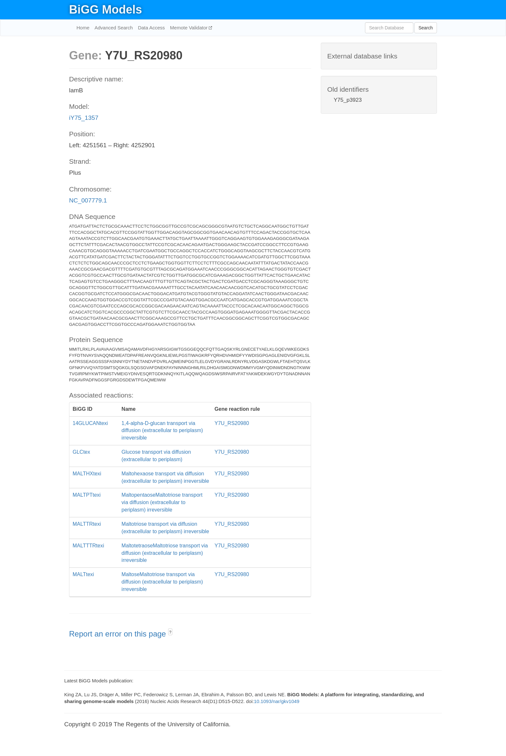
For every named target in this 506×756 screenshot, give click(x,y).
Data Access (151, 27)
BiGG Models (105, 9)
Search (426, 27)
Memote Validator (189, 27)
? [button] (170, 632)
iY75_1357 (83, 117)
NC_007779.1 (88, 200)
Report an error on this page (118, 633)
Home (82, 27)
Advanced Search (114, 27)
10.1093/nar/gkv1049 (276, 701)
